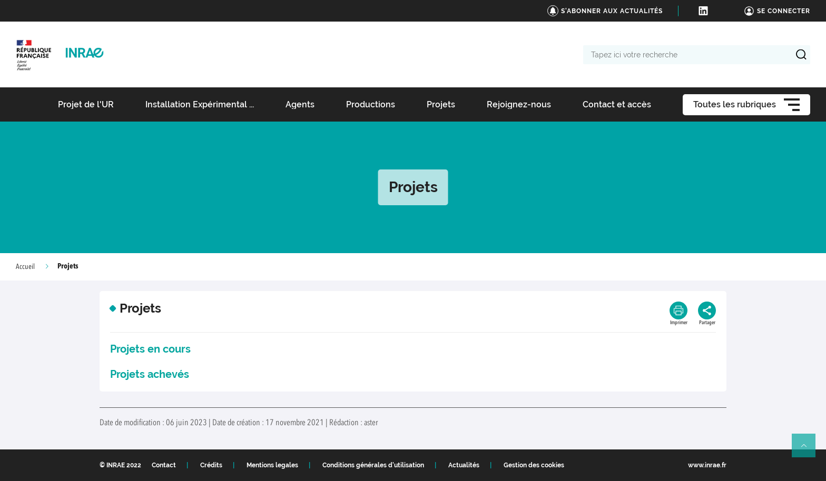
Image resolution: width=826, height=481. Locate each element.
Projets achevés (149, 374)
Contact (164, 465)
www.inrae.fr (707, 465)
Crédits (211, 465)
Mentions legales (272, 465)
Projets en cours (150, 349)
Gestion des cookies (534, 465)
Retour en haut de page (808, 450)
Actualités (463, 465)
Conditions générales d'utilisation (373, 465)
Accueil (25, 266)
